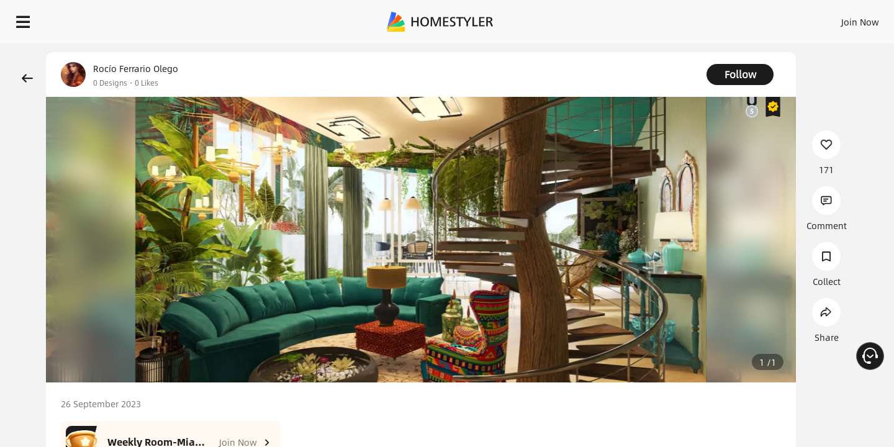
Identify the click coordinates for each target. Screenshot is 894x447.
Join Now (710, 18)
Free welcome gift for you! (636, 52)
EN (753, 18)
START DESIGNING (832, 18)
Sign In (664, 18)
